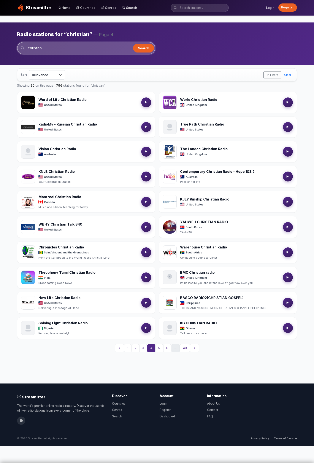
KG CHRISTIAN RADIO (198, 323)
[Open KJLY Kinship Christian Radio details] (170, 202)
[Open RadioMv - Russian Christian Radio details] (28, 127)
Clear (287, 74)
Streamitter (31, 397)
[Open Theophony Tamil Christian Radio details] (28, 277)
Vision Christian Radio (57, 149)
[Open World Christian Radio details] (170, 102)
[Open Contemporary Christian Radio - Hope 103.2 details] (170, 176)
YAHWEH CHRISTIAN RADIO (204, 222)
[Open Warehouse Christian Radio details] (170, 252)
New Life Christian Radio (59, 298)
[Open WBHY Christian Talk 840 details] (28, 227)
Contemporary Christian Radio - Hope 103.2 (217, 171)
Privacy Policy (260, 438)
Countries (85, 8)
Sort (24, 74)
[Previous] (119, 348)
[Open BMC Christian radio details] (170, 277)
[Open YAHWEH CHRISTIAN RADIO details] (170, 227)
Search (129, 8)
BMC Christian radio (197, 272)
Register (287, 7)
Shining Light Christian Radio (63, 323)
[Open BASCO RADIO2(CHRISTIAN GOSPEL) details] (170, 303)
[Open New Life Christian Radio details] (28, 303)
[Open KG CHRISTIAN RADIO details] (170, 328)
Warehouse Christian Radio (203, 247)
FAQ (210, 416)
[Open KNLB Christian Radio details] (28, 176)
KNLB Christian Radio (56, 171)
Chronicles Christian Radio (61, 247)
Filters (272, 75)
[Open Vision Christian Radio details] (28, 152)
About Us (213, 403)
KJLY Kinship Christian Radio (204, 199)
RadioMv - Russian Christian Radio (67, 124)
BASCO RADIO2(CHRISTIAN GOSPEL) (212, 298)
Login (270, 8)
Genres (108, 8)
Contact (212, 410)
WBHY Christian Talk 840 (60, 224)
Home (64, 8)
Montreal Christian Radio (59, 197)
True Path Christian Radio (202, 124)
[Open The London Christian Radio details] (170, 152)
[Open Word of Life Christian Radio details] (28, 102)
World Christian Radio (198, 99)
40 (185, 348)
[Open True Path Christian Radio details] (170, 127)
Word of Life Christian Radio (62, 99)
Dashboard (167, 416)
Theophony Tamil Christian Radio (66, 272)
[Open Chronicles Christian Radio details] (28, 252)
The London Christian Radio (204, 149)
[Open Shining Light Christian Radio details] (28, 328)
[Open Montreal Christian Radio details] (28, 202)
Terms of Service (285, 438)
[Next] (194, 348)
